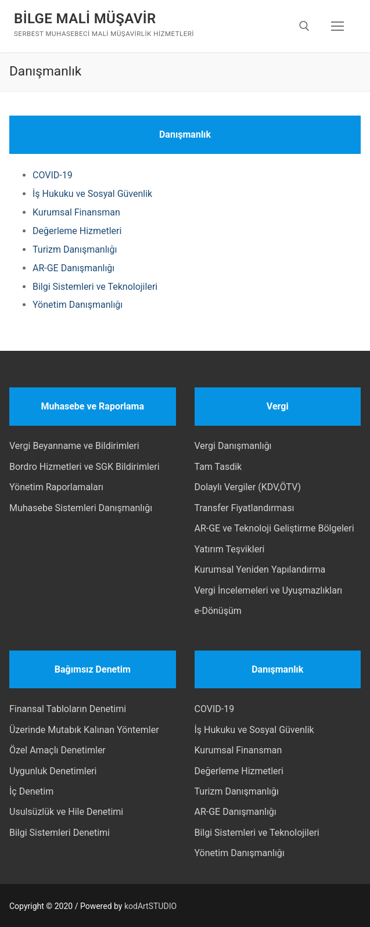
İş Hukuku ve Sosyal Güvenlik (92, 193)
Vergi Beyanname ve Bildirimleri (74, 445)
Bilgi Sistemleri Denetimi (59, 832)
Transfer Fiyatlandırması (244, 507)
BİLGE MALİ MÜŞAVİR (85, 18)
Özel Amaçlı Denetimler (57, 750)
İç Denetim (31, 791)
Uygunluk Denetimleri (52, 771)
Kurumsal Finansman (76, 212)
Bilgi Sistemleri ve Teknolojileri (95, 286)
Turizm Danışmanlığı (75, 249)
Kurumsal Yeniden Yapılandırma (260, 569)
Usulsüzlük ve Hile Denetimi (66, 811)
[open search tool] (304, 26)
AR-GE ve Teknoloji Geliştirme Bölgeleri (274, 528)
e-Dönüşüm (218, 610)
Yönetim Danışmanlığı (78, 304)
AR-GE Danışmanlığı (73, 268)
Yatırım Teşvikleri (230, 549)
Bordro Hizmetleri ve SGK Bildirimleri (84, 466)
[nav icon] (337, 26)
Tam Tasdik (218, 466)
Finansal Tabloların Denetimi (67, 708)
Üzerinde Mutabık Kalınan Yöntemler (84, 729)
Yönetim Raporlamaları (56, 487)
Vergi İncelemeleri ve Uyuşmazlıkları (269, 590)
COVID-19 (53, 175)
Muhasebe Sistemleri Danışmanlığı (80, 507)
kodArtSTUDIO (150, 906)
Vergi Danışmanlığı (233, 445)
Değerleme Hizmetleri (77, 230)
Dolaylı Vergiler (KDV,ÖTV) (248, 487)
